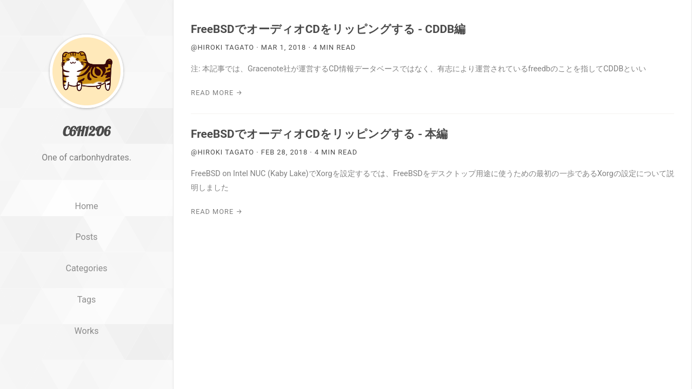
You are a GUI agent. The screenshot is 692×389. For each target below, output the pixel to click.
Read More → (217, 93)
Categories (87, 268)
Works (87, 331)
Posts (87, 237)
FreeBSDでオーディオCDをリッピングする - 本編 (319, 134)
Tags (86, 299)
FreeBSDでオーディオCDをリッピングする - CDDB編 (328, 29)
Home (86, 206)
